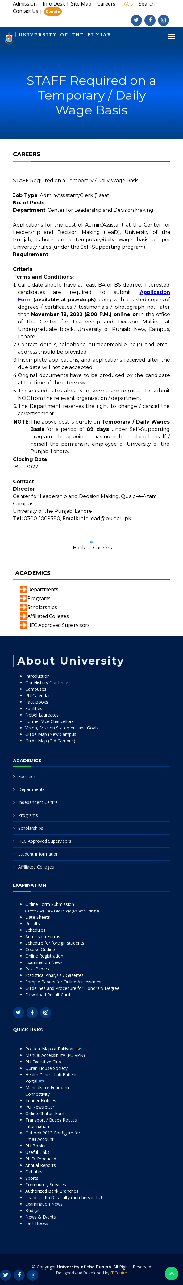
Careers (106, 3)
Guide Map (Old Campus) (50, 741)
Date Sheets (37, 917)
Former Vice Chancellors (49, 721)
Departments (42, 589)
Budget (32, 1210)
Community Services (45, 1184)
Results (32, 923)
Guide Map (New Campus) (51, 734)
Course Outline (40, 949)
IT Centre (118, 1272)
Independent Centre (38, 802)
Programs (39, 598)
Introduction (37, 676)
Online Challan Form (45, 1113)
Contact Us (25, 11)
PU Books (35, 1146)
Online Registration (44, 956)
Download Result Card (47, 995)
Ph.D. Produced (40, 1159)
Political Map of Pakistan (53, 1049)
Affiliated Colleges (48, 616)
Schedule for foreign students (54, 943)
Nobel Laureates (42, 715)
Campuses (35, 689)
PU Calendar (37, 695)
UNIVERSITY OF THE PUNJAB (65, 34)
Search (147, 3)
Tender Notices (40, 1100)
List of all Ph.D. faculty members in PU (63, 1197)
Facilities (33, 708)
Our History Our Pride (46, 682)
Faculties (27, 776)
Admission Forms (42, 936)
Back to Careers (92, 548)
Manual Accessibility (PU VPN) (55, 1055)
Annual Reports (40, 1165)
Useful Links (37, 1152)
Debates (33, 1172)
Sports (31, 1178)
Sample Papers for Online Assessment (63, 982)
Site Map (81, 3)
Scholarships (42, 607)
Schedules (35, 930)
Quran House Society (46, 1068)
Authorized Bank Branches (51, 1191)
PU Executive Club (43, 1062)
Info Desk (54, 3)
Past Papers (37, 969)
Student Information (38, 854)
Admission (25, 3)
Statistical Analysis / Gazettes (54, 975)
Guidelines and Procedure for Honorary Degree (72, 988)
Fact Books (36, 702)
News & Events (40, 1217)
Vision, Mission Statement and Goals (61, 728)
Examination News (44, 962)
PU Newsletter (39, 1107)
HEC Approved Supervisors (58, 625)
